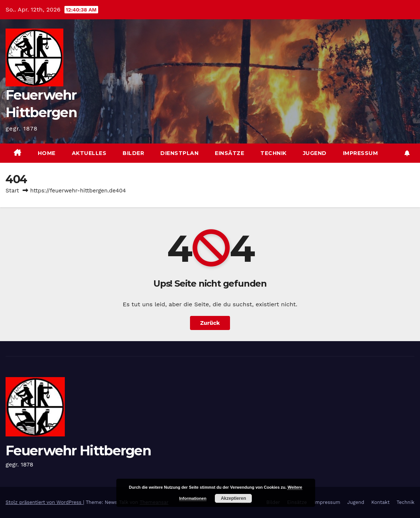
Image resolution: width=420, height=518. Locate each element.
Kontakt (380, 502)
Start (12, 190)
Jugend (315, 153)
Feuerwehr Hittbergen (78, 450)
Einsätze (229, 153)
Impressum (360, 153)
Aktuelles (89, 153)
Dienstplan (179, 153)
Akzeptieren (233, 498)
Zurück (210, 323)
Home (47, 153)
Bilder (133, 153)
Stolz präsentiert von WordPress (44, 502)
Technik (273, 153)
